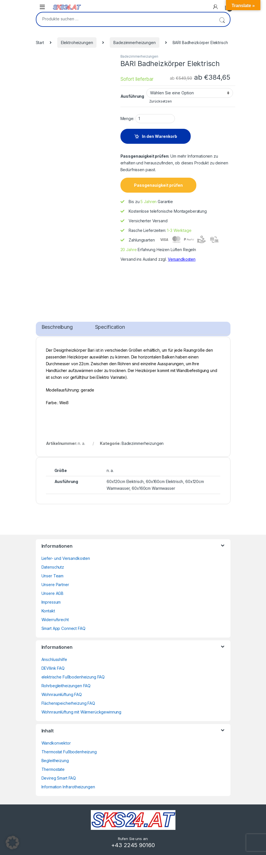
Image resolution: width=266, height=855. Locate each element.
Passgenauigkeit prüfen (158, 185)
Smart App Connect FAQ (63, 628)
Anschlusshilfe (54, 659)
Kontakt (48, 610)
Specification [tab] (110, 327)
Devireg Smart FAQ (58, 778)
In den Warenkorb (159, 136)
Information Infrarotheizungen (68, 786)
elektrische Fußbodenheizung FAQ (73, 677)
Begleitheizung (55, 760)
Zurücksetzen (160, 101)
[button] (12, 842)
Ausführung (132, 96)
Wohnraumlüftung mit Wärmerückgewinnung (81, 712)
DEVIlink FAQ (53, 668)
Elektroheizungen (77, 42)
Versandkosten (181, 259)
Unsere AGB (52, 593)
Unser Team (52, 575)
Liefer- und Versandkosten (65, 558)
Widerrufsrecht (55, 619)
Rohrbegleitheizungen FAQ (66, 685)
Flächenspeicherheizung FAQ (68, 703)
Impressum (51, 602)
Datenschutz (52, 567)
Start (40, 42)
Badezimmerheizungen (134, 42)
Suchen (222, 19)
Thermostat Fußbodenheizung (69, 751)
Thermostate (53, 769)
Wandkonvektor (56, 743)
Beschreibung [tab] (57, 327)
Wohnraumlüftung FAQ (61, 694)
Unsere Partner (55, 584)
